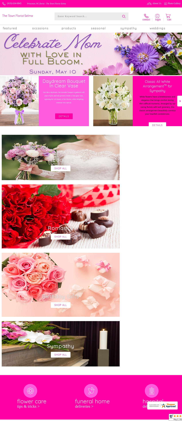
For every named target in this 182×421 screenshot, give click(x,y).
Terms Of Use (120, 418)
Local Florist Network (154, 418)
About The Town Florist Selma (18, 306)
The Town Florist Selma (17, 16)
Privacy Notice (136, 418)
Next (179, 100)
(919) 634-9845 (14, 3)
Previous (2, 100)
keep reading (91, 312)
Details (157, 124)
